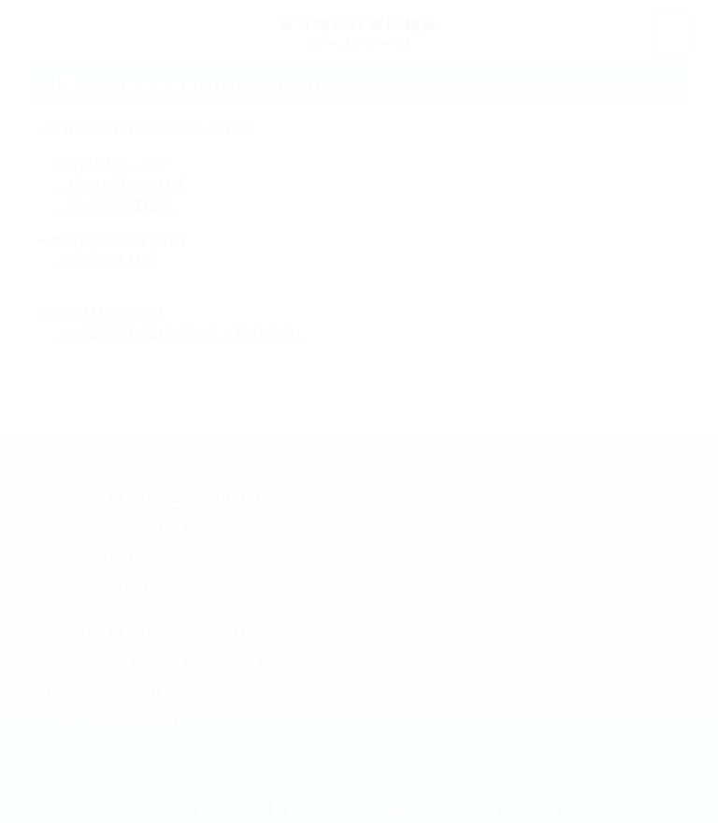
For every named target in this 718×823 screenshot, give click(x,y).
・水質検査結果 (106, 260)
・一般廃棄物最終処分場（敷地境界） (181, 333)
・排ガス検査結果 (114, 204)
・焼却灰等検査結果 (121, 185)
